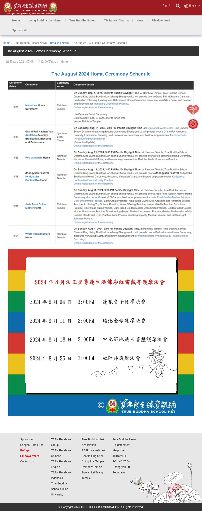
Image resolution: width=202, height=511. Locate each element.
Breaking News (59, 42)
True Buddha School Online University (59, 489)
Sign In (167, 5)
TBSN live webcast (93, 450)
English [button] (192, 5)
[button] (44, 20)
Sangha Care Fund (31, 444)
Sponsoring (27, 439)
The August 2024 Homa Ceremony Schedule (101, 74)
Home (6, 42)
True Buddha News (124, 439)
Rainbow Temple (92, 467)
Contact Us (27, 461)
